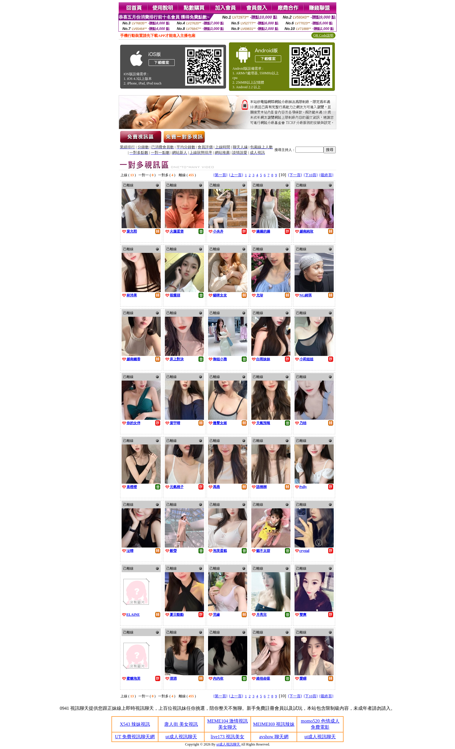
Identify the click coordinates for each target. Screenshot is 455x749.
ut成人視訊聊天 (181, 736)
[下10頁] (311, 175)
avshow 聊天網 (273, 736)
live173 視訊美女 (227, 736)
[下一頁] (295, 175)
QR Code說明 (323, 35)
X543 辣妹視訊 (135, 724)
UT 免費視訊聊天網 (135, 736)
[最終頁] (326, 175)
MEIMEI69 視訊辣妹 (274, 724)
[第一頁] (221, 175)
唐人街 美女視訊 (181, 724)
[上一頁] (236, 175)
